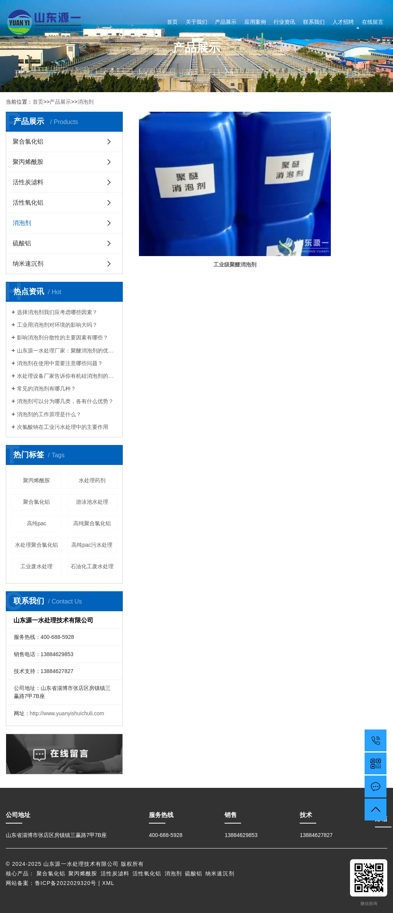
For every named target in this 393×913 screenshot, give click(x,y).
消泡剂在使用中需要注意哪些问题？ (60, 363)
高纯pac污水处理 (91, 545)
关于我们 (196, 22)
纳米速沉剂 (28, 263)
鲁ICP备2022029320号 (66, 883)
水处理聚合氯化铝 (36, 545)
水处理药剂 (92, 480)
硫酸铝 (22, 243)
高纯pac (36, 523)
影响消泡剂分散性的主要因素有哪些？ (62, 337)
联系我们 (314, 22)
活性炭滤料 (28, 182)
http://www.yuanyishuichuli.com (67, 713)
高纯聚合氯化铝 (92, 523)
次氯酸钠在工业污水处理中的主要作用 (62, 427)
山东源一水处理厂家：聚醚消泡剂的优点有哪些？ (67, 350)
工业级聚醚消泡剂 (178, 180)
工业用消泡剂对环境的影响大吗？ (57, 325)
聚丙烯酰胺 (28, 162)
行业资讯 (284, 22)
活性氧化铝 (28, 202)
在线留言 (372, 22)
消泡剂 (86, 102)
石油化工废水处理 (92, 566)
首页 (172, 22)
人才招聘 (343, 22)
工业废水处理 (36, 566)
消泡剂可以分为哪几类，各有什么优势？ (65, 401)
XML (108, 883)
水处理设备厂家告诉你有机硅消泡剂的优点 (67, 376)
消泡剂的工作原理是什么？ (49, 414)
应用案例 (255, 22)
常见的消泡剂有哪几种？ (46, 388)
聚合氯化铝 (28, 141)
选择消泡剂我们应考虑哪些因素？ (57, 312)
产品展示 (225, 22)
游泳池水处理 (92, 502)
